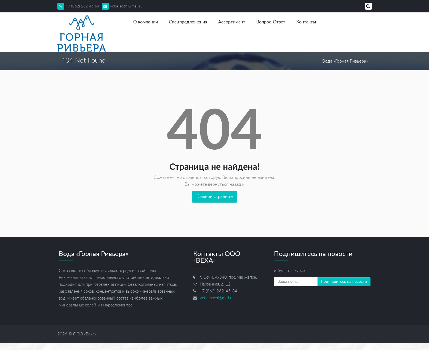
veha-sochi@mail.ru (122, 6)
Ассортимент (231, 22)
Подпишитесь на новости (344, 282)
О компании (145, 22)
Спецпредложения (188, 22)
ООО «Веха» (84, 334)
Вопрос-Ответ (270, 22)
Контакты (306, 22)
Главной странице (214, 196)
